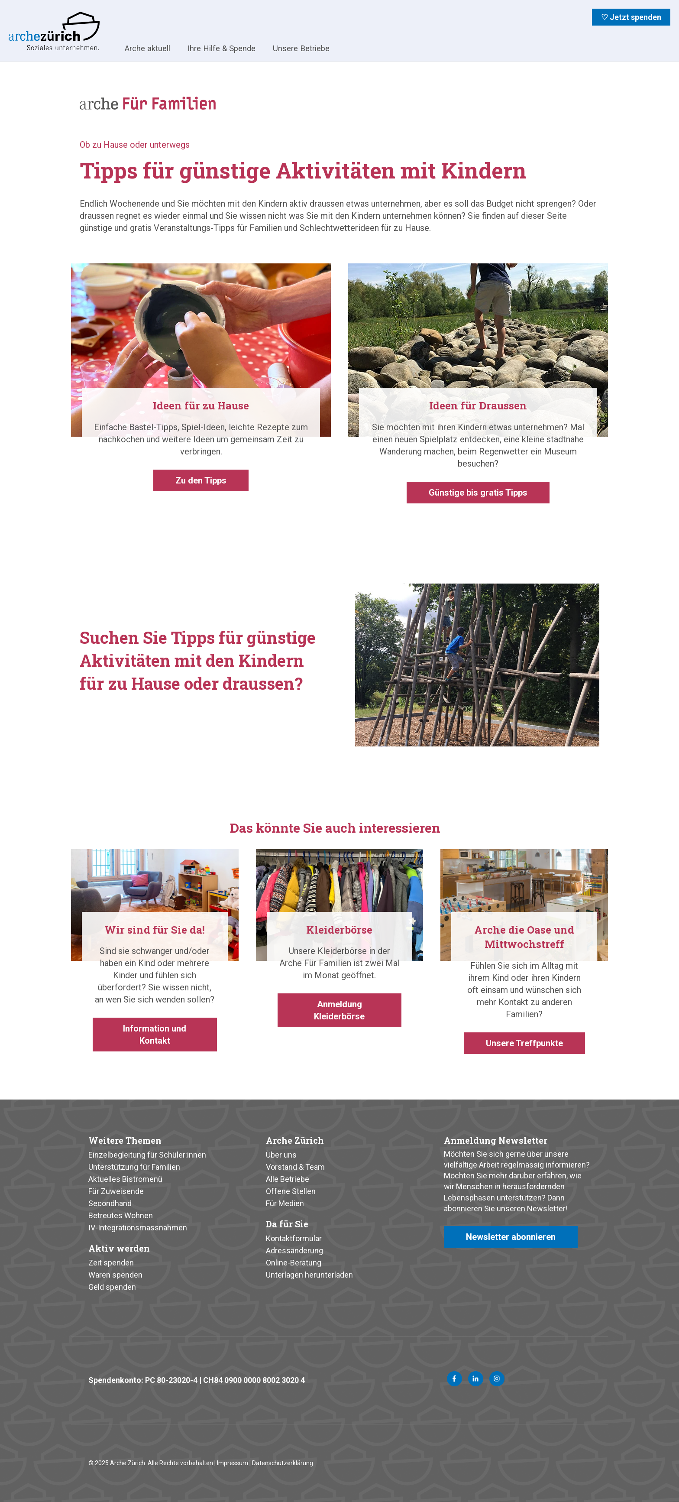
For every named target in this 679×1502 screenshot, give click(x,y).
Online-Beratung (293, 1262)
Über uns (281, 1154)
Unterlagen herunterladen (309, 1274)
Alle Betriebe (287, 1179)
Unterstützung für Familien (134, 1166)
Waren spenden (115, 1274)
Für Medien (285, 1203)
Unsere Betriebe (301, 48)
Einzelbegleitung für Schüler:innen (147, 1154)
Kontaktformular (294, 1238)
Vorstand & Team (295, 1166)
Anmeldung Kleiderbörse (339, 1010)
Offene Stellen (291, 1191)
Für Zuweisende (116, 1191)
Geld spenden (112, 1286)
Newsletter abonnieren (511, 1237)
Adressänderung (294, 1250)
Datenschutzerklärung (282, 1463)
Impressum (232, 1463)
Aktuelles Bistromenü (125, 1179)
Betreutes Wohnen (120, 1215)
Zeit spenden (111, 1262)
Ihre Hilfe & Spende (221, 48)
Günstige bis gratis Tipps (478, 492)
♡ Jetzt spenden (631, 17)
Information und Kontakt (154, 1034)
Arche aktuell (147, 48)
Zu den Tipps (200, 480)
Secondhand (110, 1203)
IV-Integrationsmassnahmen (137, 1227)
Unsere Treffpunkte (524, 1043)
